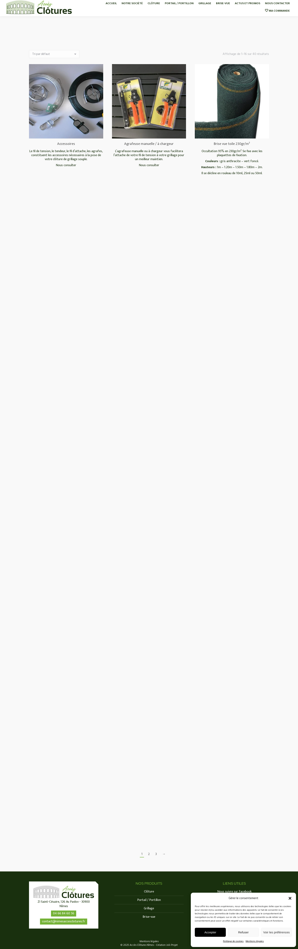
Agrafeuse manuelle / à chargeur (149, 144)
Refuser (243, 932)
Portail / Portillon (149, 900)
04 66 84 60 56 (63, 913)
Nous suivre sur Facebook (234, 891)
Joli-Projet (172, 945)
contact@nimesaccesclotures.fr (63, 921)
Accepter (210, 932)
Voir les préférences (276, 932)
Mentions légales (255, 941)
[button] (290, 898)
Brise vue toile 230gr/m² (232, 144)
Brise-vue (149, 917)
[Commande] (54, 54)
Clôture (149, 891)
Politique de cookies (233, 941)
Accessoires (66, 144)
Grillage (149, 908)
